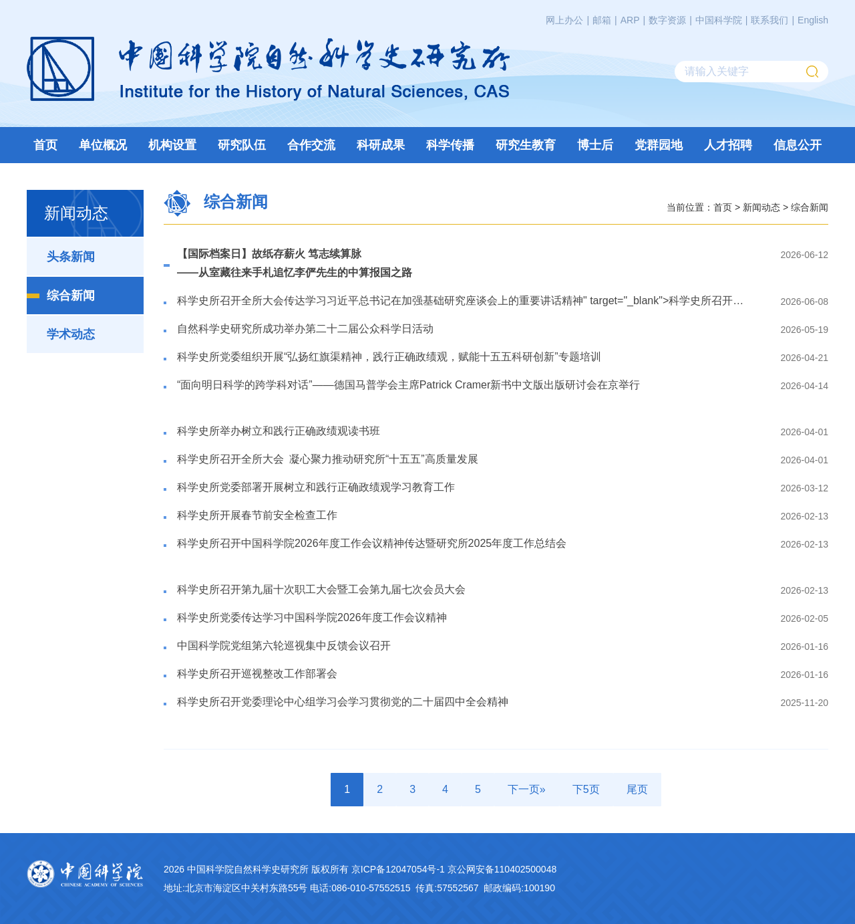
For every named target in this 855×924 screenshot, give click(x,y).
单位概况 (103, 145)
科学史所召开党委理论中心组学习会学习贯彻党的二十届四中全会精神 (342, 701)
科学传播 (450, 145)
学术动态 (71, 334)
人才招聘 (728, 145)
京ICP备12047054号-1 (398, 869)
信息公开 (798, 145)
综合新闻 (71, 295)
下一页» (527, 789)
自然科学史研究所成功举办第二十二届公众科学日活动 (305, 328)
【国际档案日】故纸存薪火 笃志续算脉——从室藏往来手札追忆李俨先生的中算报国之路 (294, 263)
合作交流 (311, 145)
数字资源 (667, 20)
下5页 (586, 789)
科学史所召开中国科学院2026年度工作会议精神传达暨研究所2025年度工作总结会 (371, 543)
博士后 (595, 145)
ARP (630, 20)
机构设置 (172, 145)
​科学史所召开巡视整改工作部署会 (257, 673)
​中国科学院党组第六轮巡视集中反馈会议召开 (284, 645)
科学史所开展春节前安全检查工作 (257, 515)
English (813, 20)
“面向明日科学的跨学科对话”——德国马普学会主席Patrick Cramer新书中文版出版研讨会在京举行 (408, 384)
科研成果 (381, 145)
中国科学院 (718, 20)
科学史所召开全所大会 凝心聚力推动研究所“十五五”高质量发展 (327, 459)
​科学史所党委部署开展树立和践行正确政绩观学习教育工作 (316, 487)
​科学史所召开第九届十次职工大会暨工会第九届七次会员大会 (321, 589)
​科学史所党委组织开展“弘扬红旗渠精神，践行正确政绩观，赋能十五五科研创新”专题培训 (389, 356)
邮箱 (601, 20)
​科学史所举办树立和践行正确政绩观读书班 (278, 431)
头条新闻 (71, 256)
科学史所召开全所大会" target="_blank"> (463, 300)
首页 (45, 145)
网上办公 (564, 20)
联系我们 (769, 20)
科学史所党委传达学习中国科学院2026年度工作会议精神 (312, 617)
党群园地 (659, 145)
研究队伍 (242, 145)
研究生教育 (526, 145)
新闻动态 (761, 206)
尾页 (637, 789)
